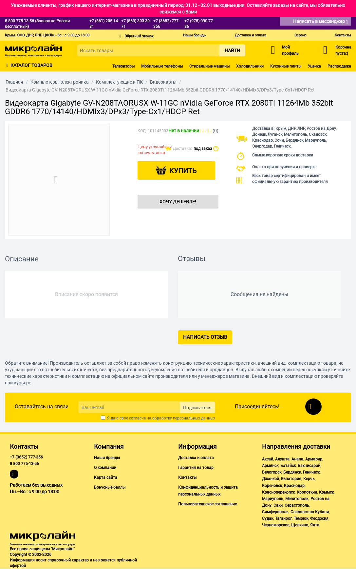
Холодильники (250, 66)
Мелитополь (297, 499)
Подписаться (197, 407)
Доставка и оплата (250, 35)
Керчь (309, 479)
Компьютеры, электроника (59, 82)
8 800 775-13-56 (24, 463)
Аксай (267, 459)
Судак (267, 518)
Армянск (270, 465)
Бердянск (292, 472)
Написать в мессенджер (320, 22)
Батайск (288, 465)
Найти (232, 50)
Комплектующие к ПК (119, 82)
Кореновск (272, 485)
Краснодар (294, 485)
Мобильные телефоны (162, 66)
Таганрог (283, 518)
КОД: (142, 131)
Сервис (300, 35)
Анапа (297, 459)
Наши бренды (195, 35)
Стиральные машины (209, 66)
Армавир (313, 459)
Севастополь (297, 505)
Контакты (343, 35)
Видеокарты (163, 82)
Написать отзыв (205, 337)
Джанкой (270, 479)
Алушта (282, 459)
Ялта (314, 525)
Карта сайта (105, 477)
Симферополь (275, 512)
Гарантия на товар (196, 467)
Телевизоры (123, 66)
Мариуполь (272, 499)
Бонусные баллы (109, 487)
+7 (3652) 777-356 (26, 457)
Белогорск (271, 472)
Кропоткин (307, 492)
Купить (183, 171)
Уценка (314, 66)
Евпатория (291, 479)
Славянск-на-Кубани (309, 512)
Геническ (311, 472)
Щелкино (299, 525)
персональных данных (194, 418)
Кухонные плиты (285, 66)
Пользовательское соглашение (207, 504)
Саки (278, 505)
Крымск (326, 492)
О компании (105, 467)
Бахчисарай (309, 465)
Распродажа (339, 66)
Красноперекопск (278, 492)
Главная (14, 82)
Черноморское (275, 525)
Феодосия (319, 518)
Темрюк (301, 518)
